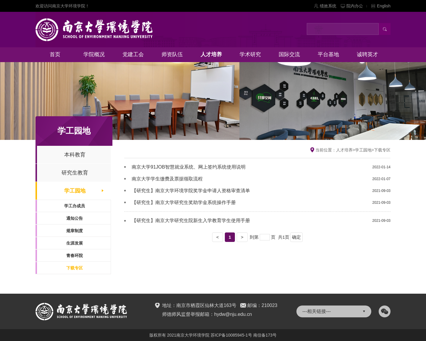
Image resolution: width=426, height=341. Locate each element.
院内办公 (356, 6)
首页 (55, 54)
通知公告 (74, 218)
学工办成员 (74, 205)
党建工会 (133, 54)
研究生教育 (75, 173)
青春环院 (74, 255)
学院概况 (94, 54)
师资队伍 (172, 54)
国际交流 (289, 54)
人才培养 (211, 54)
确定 (296, 237)
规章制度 (74, 230)
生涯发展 (74, 243)
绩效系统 (328, 6)
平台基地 (328, 54)
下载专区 (74, 268)
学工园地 (74, 191)
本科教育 (74, 155)
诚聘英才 (367, 54)
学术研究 (250, 54)
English (383, 6)
